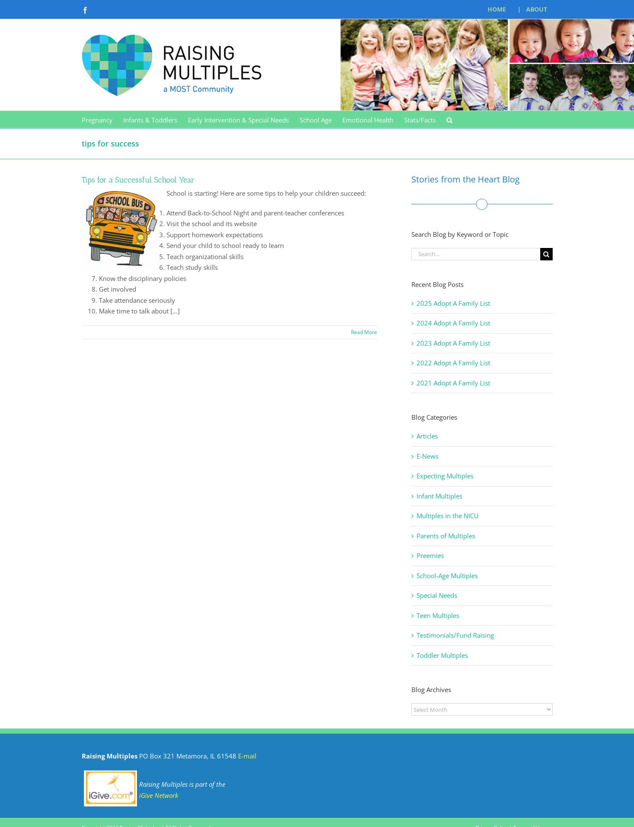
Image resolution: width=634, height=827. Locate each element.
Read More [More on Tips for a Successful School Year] (364, 332)
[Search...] (475, 254)
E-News (427, 456)
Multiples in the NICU (448, 515)
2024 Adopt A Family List (453, 323)
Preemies (430, 555)
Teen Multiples (438, 615)
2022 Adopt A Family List (453, 362)
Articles (427, 436)
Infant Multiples (439, 496)
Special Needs (437, 595)
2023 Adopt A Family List (453, 343)
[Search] (546, 254)
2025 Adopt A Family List (453, 303)
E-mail (247, 756)
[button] (449, 119)
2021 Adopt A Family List (453, 383)
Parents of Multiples (446, 535)
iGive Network (158, 795)
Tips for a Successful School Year (138, 180)
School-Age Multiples (447, 575)
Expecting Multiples (445, 476)
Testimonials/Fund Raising (455, 635)
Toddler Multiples (442, 655)
